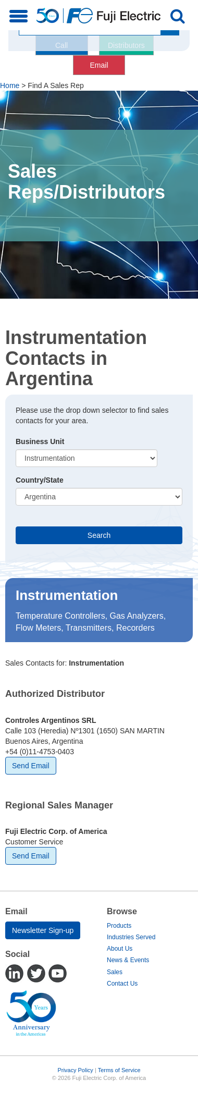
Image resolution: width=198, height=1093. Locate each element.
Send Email (30, 766)
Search (99, 535)
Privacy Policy (75, 1070)
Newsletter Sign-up (42, 930)
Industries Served (131, 937)
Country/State (40, 480)
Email (99, 65)
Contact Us (122, 983)
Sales (114, 972)
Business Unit (40, 441)
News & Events (128, 960)
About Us (119, 948)
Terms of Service (119, 1070)
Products (119, 925)
